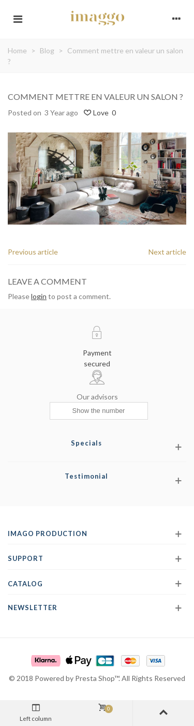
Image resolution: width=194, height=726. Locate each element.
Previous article (33, 251)
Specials (86, 443)
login (39, 296)
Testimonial (86, 476)
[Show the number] (99, 411)
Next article (167, 251)
